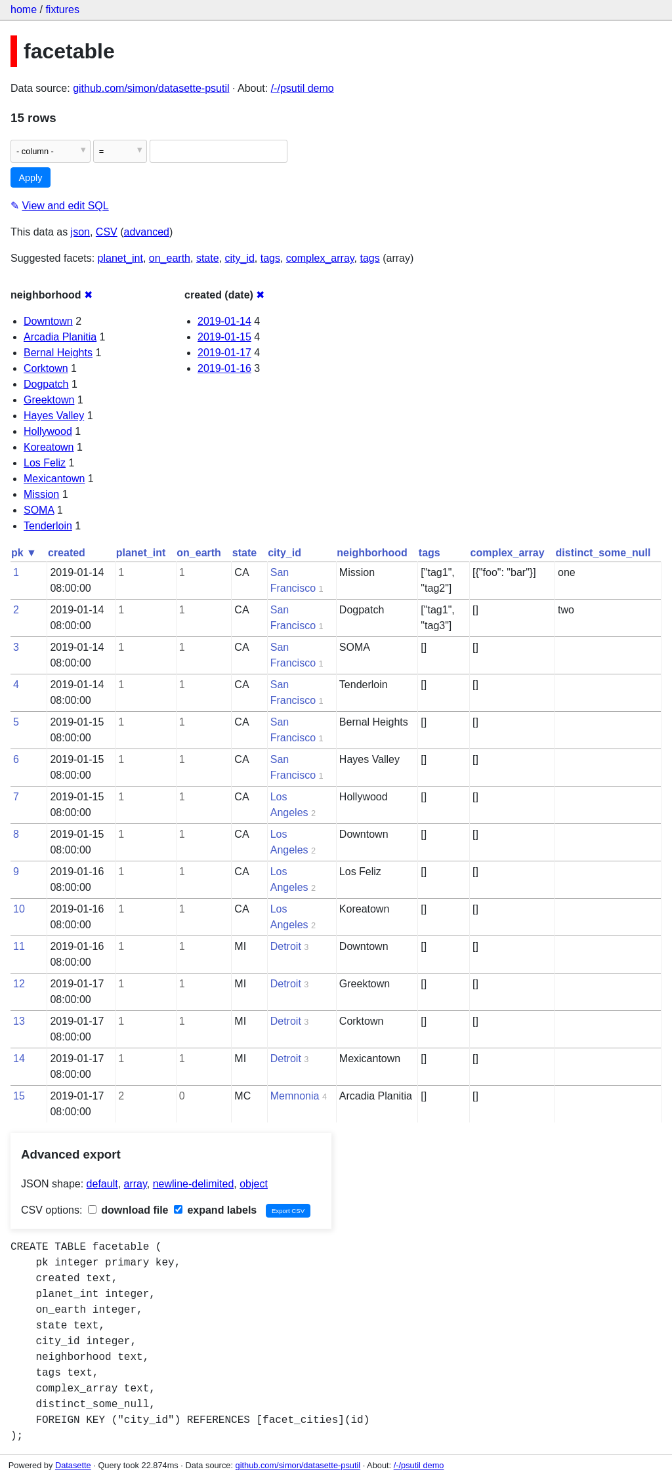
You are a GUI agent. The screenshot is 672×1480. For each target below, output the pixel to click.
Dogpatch (46, 384)
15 (19, 1095)
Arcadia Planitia (60, 336)
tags (270, 258)
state (207, 258)
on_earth (169, 258)
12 (19, 983)
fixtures (62, 9)
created (66, 552)
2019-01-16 (224, 368)
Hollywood (48, 431)
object (254, 1183)
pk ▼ (24, 552)
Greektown (49, 399)
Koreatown (49, 447)
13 (19, 1021)
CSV (106, 231)
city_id (239, 258)
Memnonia (295, 1095)
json (80, 231)
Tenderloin (48, 525)
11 (19, 946)
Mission (41, 494)
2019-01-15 (224, 336)
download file (128, 1210)
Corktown (46, 368)
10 (19, 909)
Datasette (73, 1465)
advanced (146, 231)
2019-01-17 (224, 352)
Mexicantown (54, 478)
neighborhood (372, 552)
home (23, 9)
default (102, 1183)
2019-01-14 (224, 321)
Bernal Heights (58, 352)
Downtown (48, 321)
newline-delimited (193, 1183)
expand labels (215, 1210)
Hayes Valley (54, 415)
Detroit (285, 946)
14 (19, 1058)
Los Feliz (45, 462)
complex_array (320, 258)
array (135, 1183)
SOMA (39, 510)
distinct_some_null (603, 552)
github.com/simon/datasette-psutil (151, 88)
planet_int (120, 258)
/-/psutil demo (302, 88)
